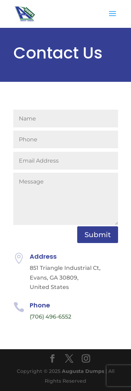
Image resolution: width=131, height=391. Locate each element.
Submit (98, 234)
